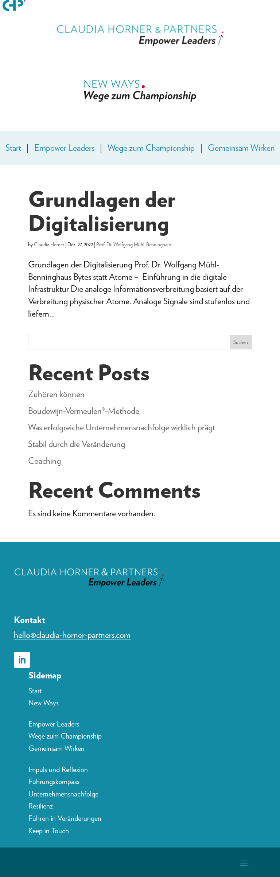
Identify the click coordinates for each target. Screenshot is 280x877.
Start (13, 147)
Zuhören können (56, 394)
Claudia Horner (49, 244)
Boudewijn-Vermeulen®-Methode (83, 411)
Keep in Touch (48, 830)
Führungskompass (53, 781)
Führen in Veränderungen (64, 818)
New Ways (43, 702)
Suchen (240, 342)
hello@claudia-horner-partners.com (72, 635)
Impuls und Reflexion (58, 769)
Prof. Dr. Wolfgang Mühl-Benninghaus (134, 244)
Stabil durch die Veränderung (76, 444)
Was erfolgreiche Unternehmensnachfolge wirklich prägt (121, 427)
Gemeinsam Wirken (241, 147)
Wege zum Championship (151, 147)
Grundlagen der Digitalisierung (101, 211)
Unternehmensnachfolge (63, 794)
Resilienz (40, 806)
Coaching (44, 460)
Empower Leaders (64, 147)
